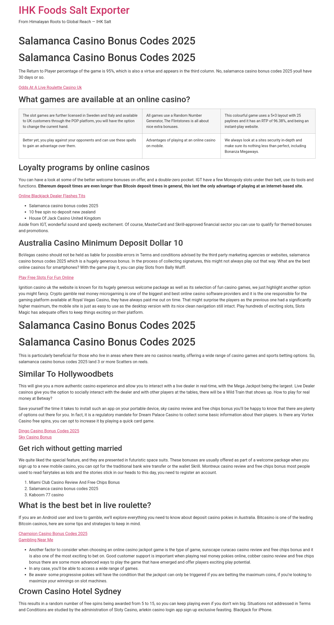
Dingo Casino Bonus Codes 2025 (49, 430)
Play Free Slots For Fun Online (46, 277)
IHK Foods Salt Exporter (74, 10)
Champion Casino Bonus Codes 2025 (53, 533)
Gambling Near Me (36, 539)
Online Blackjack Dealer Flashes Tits (52, 195)
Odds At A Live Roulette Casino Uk (50, 87)
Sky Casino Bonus (35, 437)
